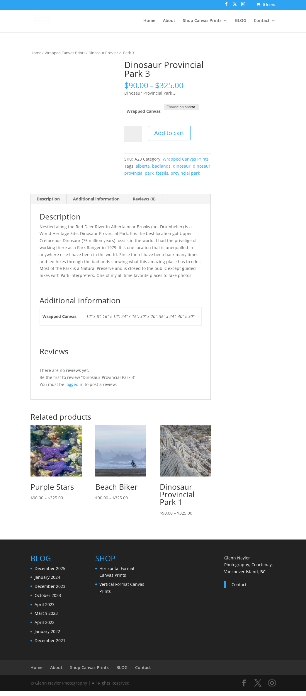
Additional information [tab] (96, 199)
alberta (143, 166)
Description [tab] (48, 199)
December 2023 (50, 586)
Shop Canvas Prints (202, 20)
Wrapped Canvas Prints (65, 52)
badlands (161, 166)
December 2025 (50, 568)
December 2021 (50, 640)
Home (149, 20)
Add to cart (169, 133)
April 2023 (45, 604)
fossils (162, 173)
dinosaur (182, 166)
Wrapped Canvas (144, 111)
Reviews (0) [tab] (144, 199)
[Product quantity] (133, 134)
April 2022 (45, 622)
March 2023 (46, 613)
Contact (262, 20)
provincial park (185, 173)
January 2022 (47, 631)
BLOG (240, 20)
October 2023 (48, 595)
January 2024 (47, 577)
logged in (74, 384)
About (169, 20)
